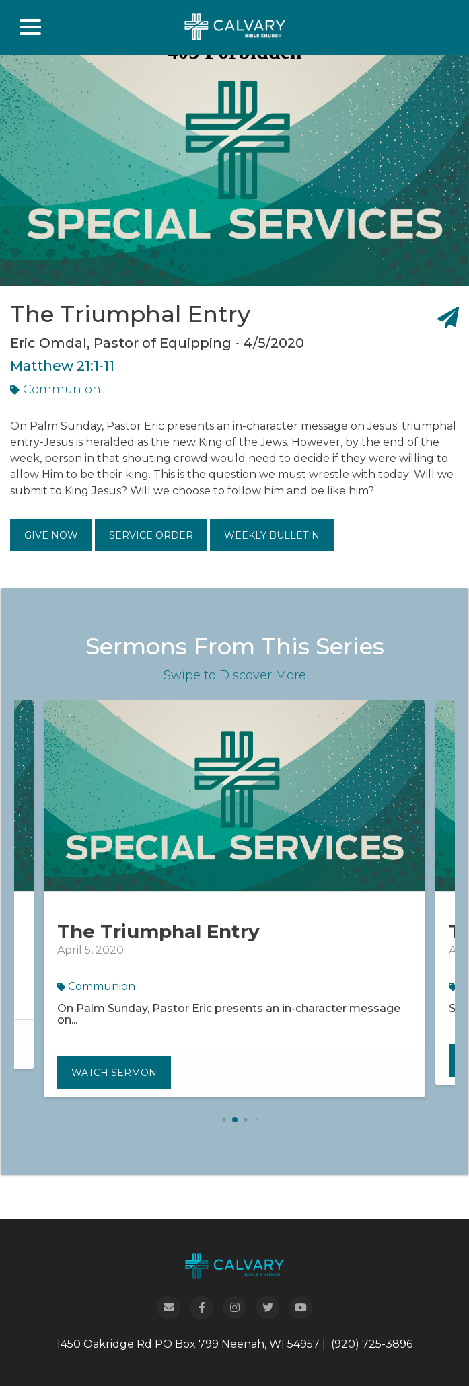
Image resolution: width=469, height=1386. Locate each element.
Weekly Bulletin (272, 535)
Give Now (51, 535)
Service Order (151, 535)
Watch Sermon (114, 1073)
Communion (55, 389)
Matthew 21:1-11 (62, 366)
